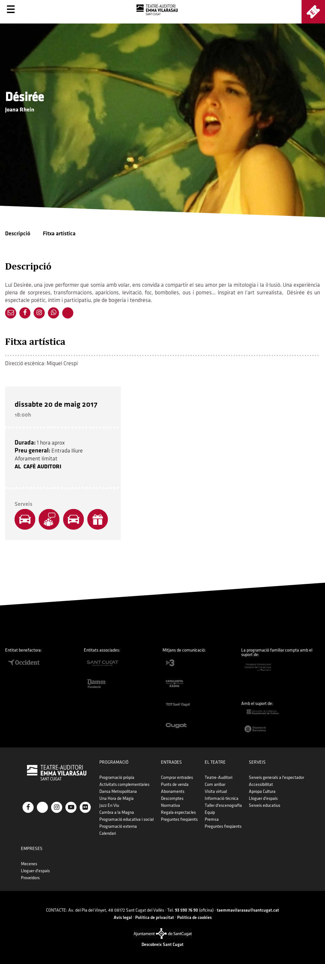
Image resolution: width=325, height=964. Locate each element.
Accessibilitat (261, 784)
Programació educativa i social (126, 819)
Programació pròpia (116, 777)
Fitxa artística (59, 233)
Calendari (107, 833)
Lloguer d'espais (263, 798)
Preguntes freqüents (179, 819)
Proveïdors (30, 878)
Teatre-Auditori (218, 777)
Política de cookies (194, 917)
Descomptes (172, 798)
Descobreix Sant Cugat (162, 944)
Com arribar (215, 784)
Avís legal (123, 917)
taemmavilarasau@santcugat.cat (248, 910)
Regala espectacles (178, 812)
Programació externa (118, 826)
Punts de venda (175, 784)
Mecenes (29, 864)
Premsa (212, 819)
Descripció (17, 233)
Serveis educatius (264, 805)
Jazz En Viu (109, 805)
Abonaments (172, 791)
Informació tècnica (221, 798)
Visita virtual (216, 791)
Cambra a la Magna (116, 812)
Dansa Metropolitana (118, 791)
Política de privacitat (154, 917)
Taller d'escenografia (223, 805)
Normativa (170, 805)
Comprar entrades (177, 777)
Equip (210, 812)
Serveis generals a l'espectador (276, 777)
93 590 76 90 (186, 910)
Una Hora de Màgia (116, 798)
